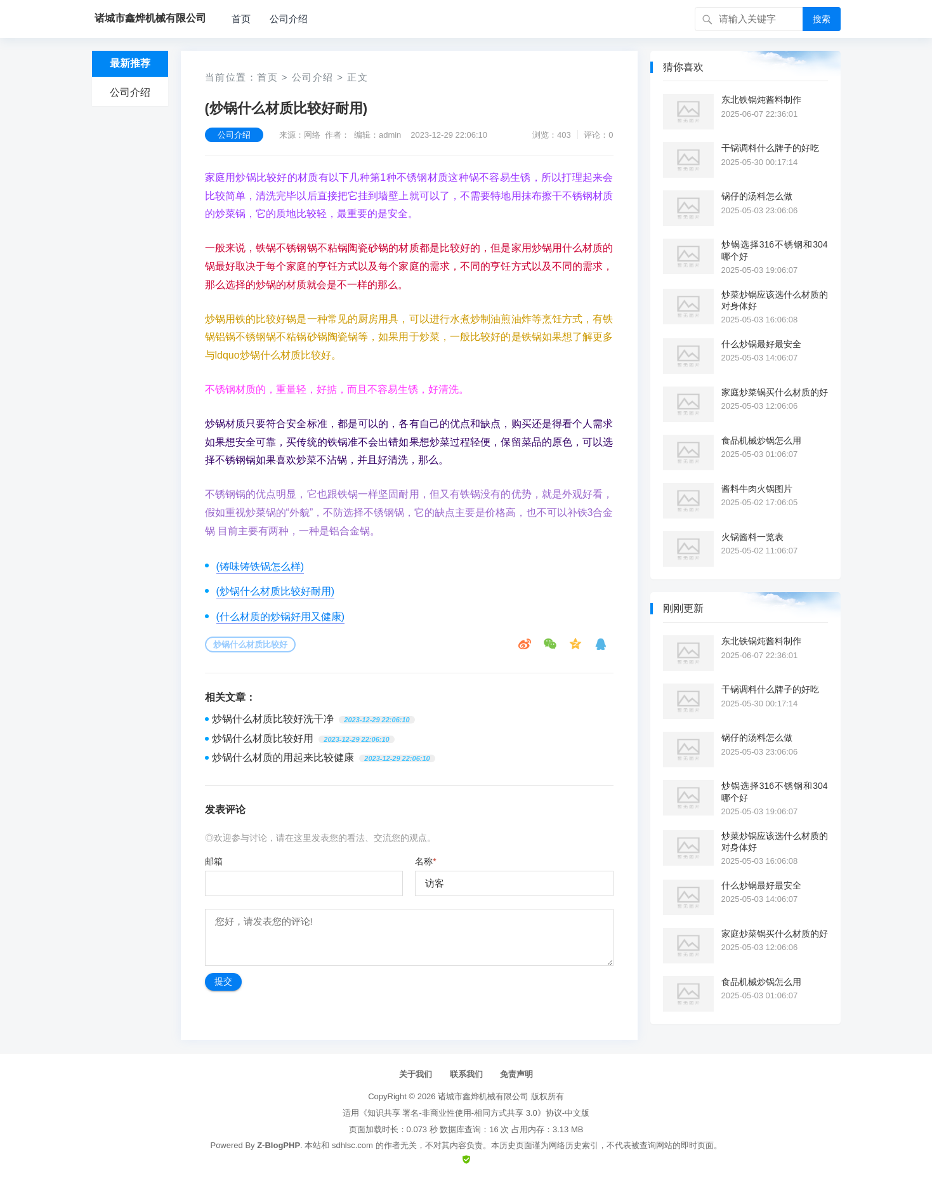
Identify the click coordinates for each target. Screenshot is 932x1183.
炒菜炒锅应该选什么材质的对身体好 (774, 300)
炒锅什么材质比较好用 (262, 738)
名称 (425, 861)
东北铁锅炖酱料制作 (761, 100)
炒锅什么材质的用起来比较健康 (283, 757)
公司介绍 (289, 18)
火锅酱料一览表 (752, 537)
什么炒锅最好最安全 (761, 344)
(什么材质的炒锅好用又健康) (280, 616)
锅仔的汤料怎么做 (756, 196)
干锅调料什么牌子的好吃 (770, 148)
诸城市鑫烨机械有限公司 (483, 1096)
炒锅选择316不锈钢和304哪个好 (774, 250)
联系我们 (466, 1074)
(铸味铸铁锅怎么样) (260, 566)
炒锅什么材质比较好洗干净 (273, 718)
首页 (241, 18)
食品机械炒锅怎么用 (761, 440)
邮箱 (214, 861)
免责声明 (516, 1074)
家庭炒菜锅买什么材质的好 (774, 392)
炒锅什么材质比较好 (250, 644)
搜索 (821, 19)
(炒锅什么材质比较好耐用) (275, 591)
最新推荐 (130, 63)
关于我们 (415, 1074)
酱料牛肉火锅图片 (756, 489)
